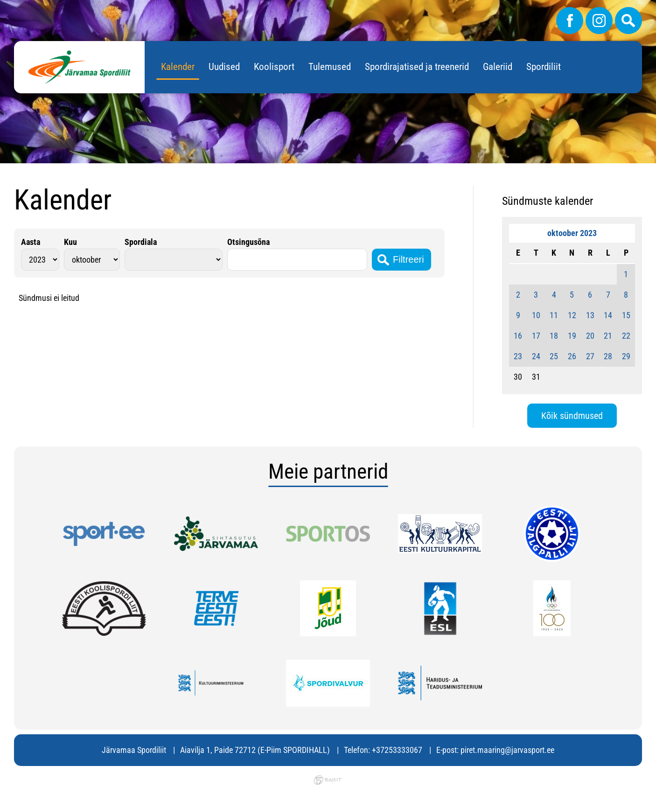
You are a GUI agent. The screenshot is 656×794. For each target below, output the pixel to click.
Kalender (178, 66)
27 (590, 356)
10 (536, 315)
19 (572, 336)
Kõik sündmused (572, 415)
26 (572, 356)
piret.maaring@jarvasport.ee (507, 750)
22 (626, 336)
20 (590, 336)
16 (518, 336)
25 (554, 356)
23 (518, 356)
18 (554, 336)
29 (626, 356)
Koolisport (274, 66)
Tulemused (329, 66)
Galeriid (497, 66)
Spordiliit (543, 66)
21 (608, 336)
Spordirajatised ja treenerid (417, 66)
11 (554, 315)
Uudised (224, 66)
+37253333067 (397, 750)
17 (536, 336)
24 (536, 356)
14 (608, 315)
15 (626, 315)
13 (590, 315)
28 (608, 356)
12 (572, 315)
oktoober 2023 (572, 233)
